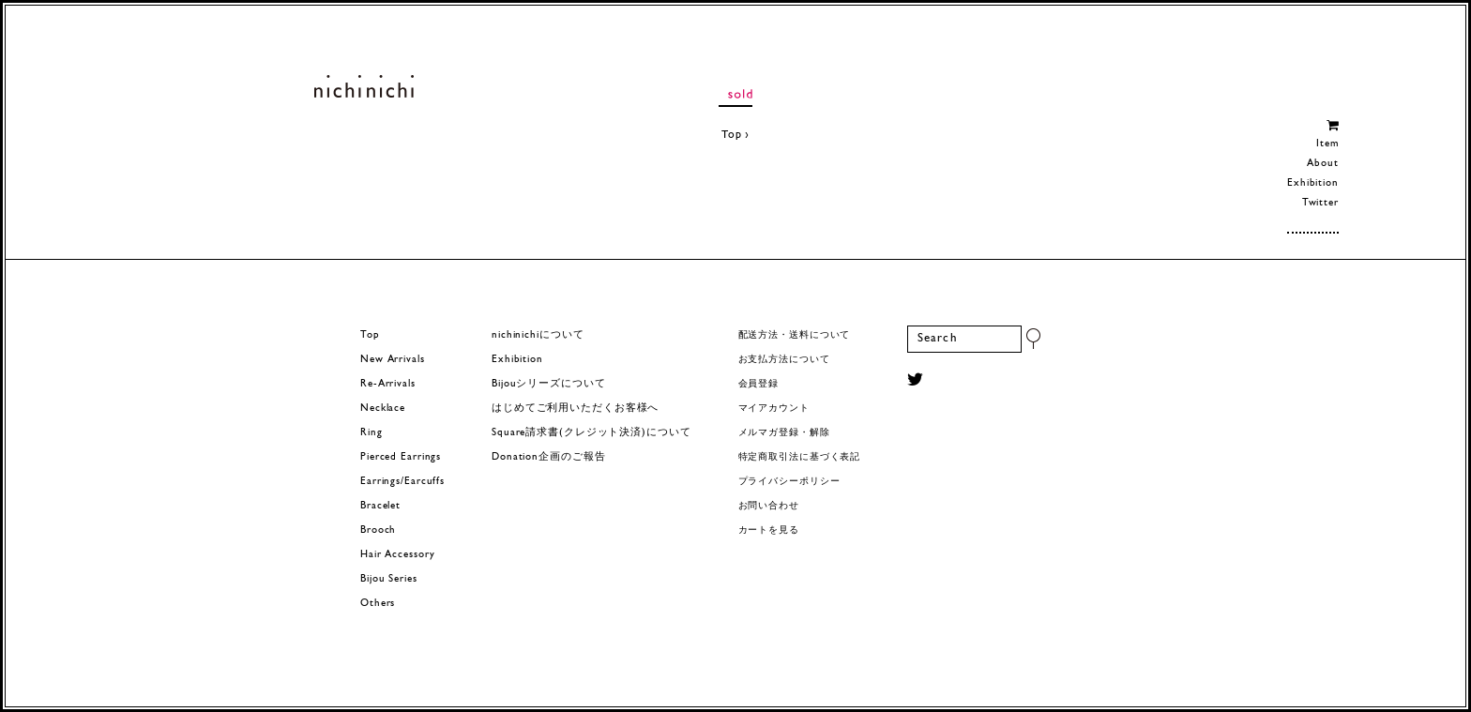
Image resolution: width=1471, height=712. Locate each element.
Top (731, 135)
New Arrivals (392, 360)
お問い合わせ (768, 506)
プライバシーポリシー (789, 481)
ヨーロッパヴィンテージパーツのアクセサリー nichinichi (363, 86)
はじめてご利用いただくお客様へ (575, 408)
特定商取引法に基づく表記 (799, 457)
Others (377, 603)
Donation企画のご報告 (548, 457)
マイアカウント (774, 408)
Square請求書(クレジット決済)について (591, 433)
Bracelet (380, 506)
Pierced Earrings (400, 457)
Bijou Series (388, 579)
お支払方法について (784, 360)
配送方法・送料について (794, 335)
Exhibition (1313, 183)
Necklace (382, 408)
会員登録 (759, 384)
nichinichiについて (538, 335)
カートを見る (768, 530)
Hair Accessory (397, 555)
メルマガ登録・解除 (784, 433)
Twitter (1320, 203)
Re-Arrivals (388, 384)
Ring (371, 433)
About (1322, 164)
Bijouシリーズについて (549, 384)
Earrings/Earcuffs (402, 482)
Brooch (378, 530)
